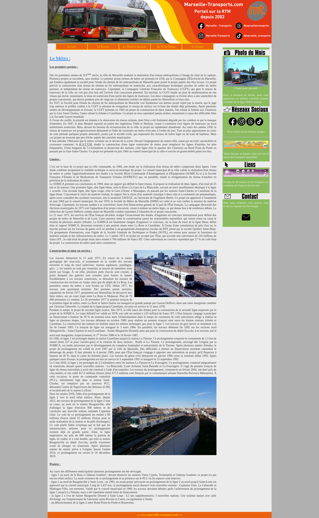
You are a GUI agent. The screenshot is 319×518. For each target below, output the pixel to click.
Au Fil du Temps (166, 46)
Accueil (71, 46)
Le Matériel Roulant (134, 46)
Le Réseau (103, 46)
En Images (198, 46)
